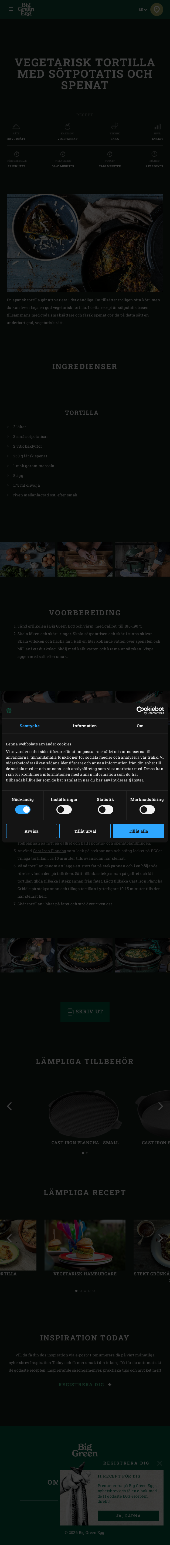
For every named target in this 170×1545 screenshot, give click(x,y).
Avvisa (31, 831)
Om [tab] (140, 725)
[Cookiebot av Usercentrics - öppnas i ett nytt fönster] (140, 710)
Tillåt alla (138, 831)
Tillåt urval (85, 831)
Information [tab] (85, 725)
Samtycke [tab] (30, 725)
